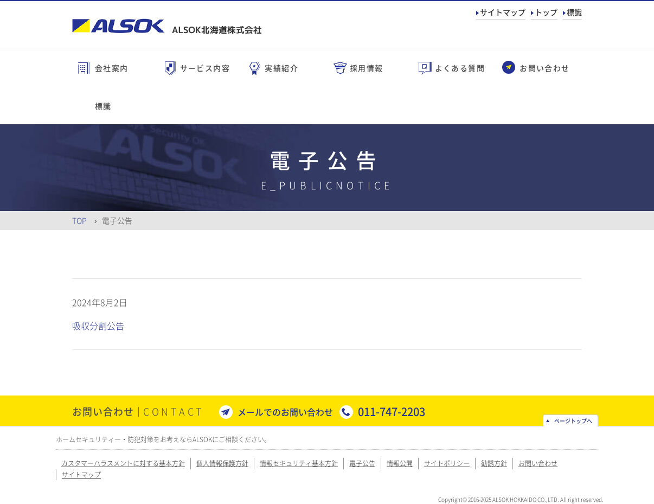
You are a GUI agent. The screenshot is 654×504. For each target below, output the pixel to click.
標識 (574, 12)
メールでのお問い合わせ (285, 411)
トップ (546, 12)
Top (79, 220)
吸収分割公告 (98, 325)
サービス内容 (205, 67)
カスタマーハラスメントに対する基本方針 (123, 463)
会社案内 (112, 67)
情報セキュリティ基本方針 (299, 463)
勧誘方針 (494, 463)
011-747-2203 (391, 411)
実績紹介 (281, 67)
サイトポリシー (447, 463)
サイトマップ (502, 12)
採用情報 (366, 67)
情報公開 (400, 463)
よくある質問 (460, 67)
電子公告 (362, 463)
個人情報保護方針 (222, 463)
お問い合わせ (544, 67)
